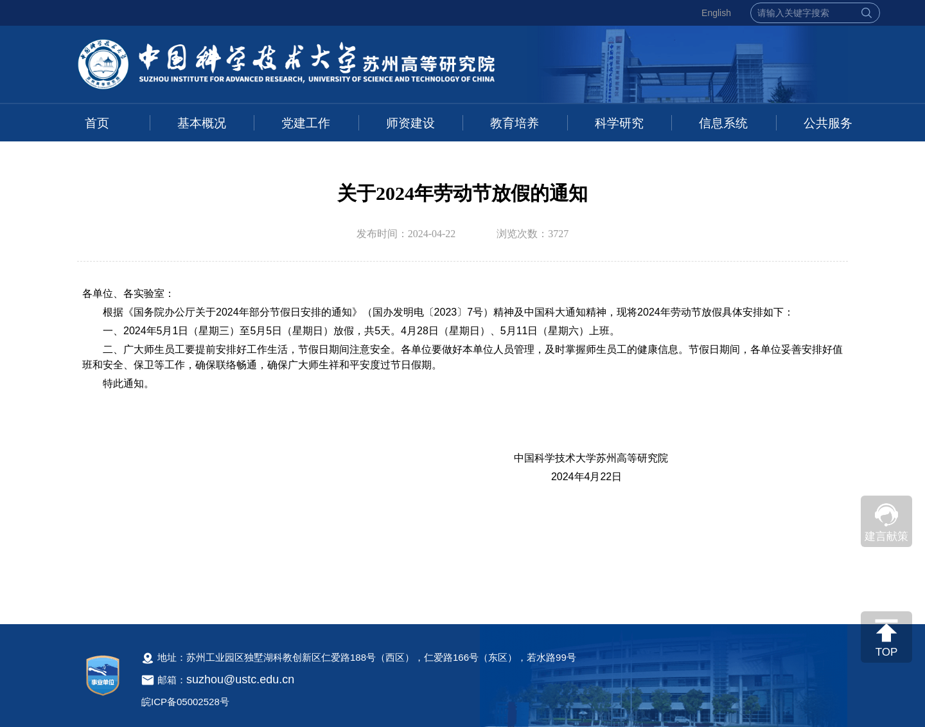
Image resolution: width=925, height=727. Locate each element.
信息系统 (723, 123)
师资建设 (410, 123)
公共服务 (828, 123)
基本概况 (201, 123)
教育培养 (514, 123)
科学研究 (619, 123)
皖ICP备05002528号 (185, 701)
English (716, 13)
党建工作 (305, 123)
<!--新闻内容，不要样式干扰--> (462, 441)
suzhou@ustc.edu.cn (240, 679)
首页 (97, 123)
